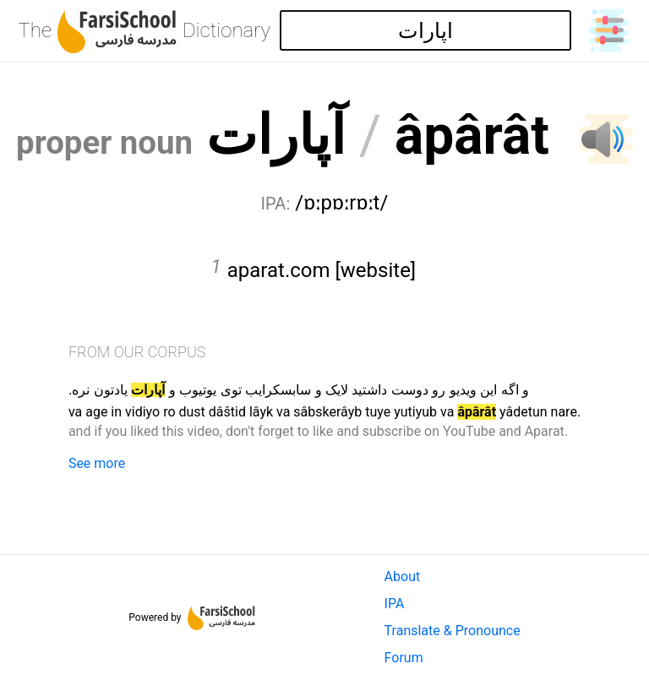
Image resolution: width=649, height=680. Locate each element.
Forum (403, 658)
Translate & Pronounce (452, 631)
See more (96, 463)
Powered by (191, 617)
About (402, 576)
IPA (394, 604)
